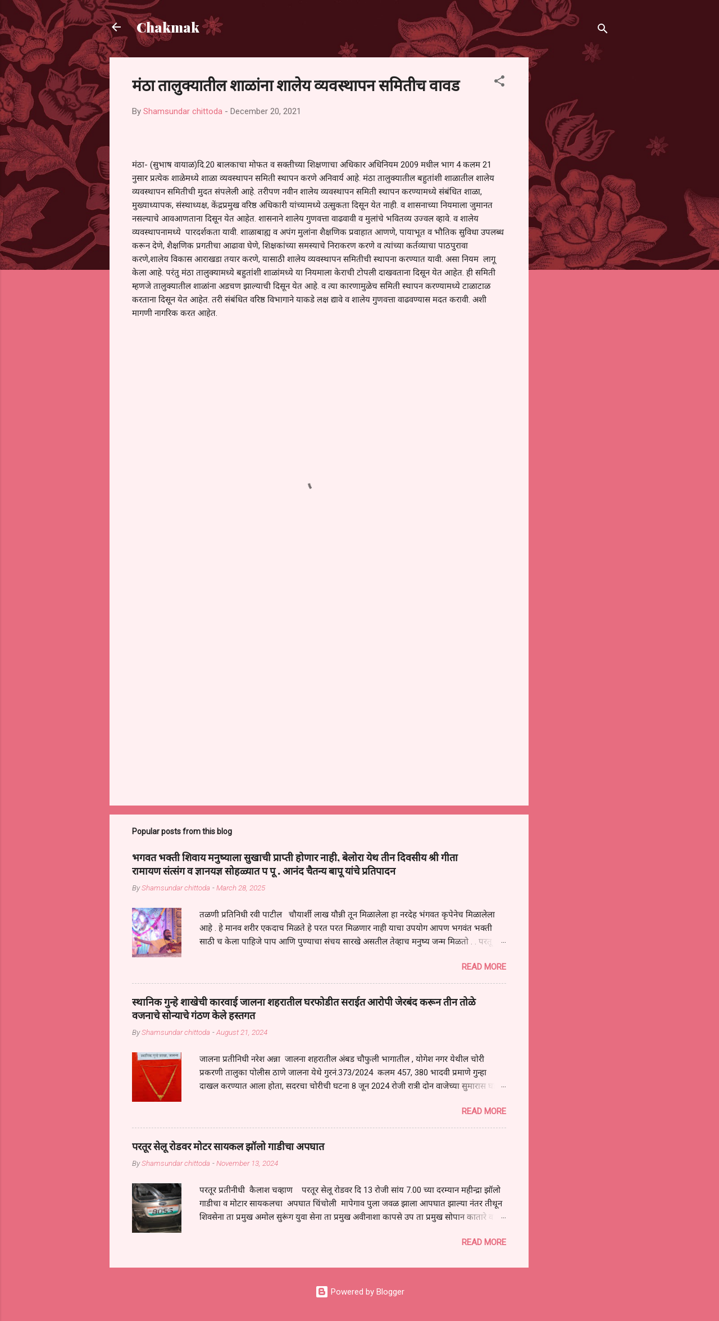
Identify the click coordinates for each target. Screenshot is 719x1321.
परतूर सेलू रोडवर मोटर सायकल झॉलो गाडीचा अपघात (228, 1146)
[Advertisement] (573, 226)
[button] (499, 83)
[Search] (602, 30)
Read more (484, 967)
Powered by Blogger (359, 1292)
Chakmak (167, 27)
